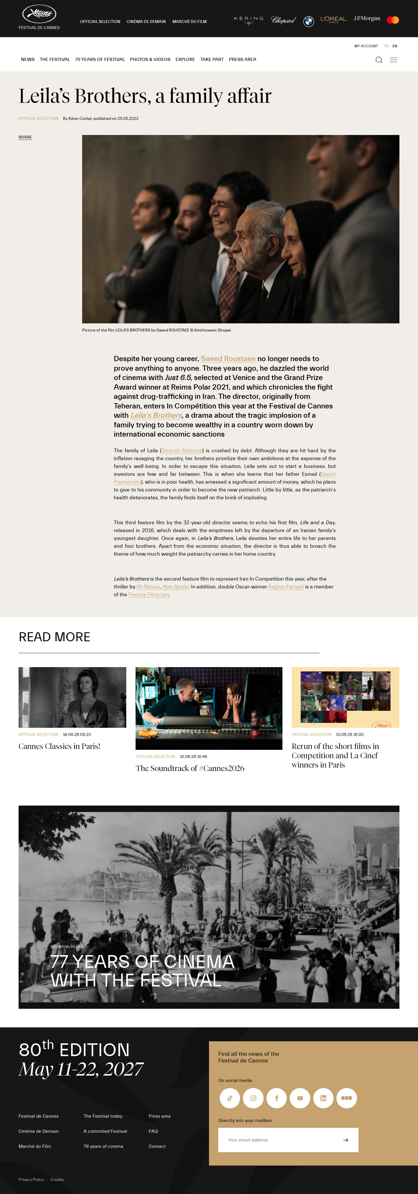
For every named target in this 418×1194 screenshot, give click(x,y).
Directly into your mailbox (245, 1120)
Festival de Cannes (39, 1116)
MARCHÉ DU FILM (189, 21)
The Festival (55, 59)
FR (386, 46)
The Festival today (103, 1116)
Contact (157, 1146)
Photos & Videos (150, 59)
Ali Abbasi (148, 587)
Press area (242, 59)
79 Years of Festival (100, 59)
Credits (57, 1179)
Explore (185, 59)
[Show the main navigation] (393, 59)
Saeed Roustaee (228, 358)
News (28, 59)
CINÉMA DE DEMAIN (146, 21)
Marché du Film (35, 1146)
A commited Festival (105, 1131)
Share (25, 137)
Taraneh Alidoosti (181, 451)
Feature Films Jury (149, 595)
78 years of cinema (103, 1146)
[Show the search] (379, 59)
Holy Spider (175, 587)
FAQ (153, 1131)
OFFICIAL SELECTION (100, 21)
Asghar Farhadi (286, 587)
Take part (212, 59)
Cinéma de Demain (39, 1131)
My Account (366, 46)
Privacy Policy (31, 1179)
